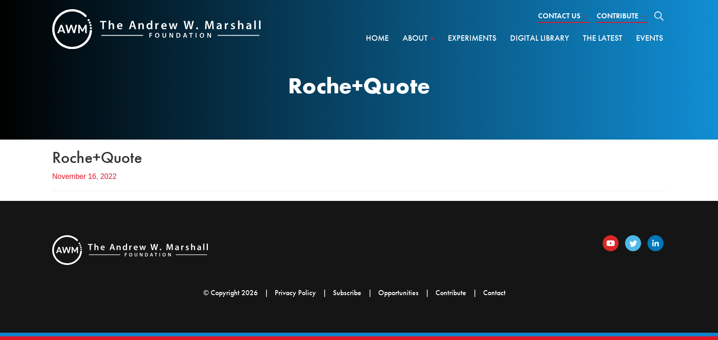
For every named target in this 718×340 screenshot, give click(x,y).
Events (649, 37)
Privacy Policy (295, 292)
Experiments (472, 37)
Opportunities (398, 292)
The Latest (602, 37)
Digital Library (539, 37)
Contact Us (564, 16)
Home (377, 37)
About (418, 37)
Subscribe (347, 292)
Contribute (622, 16)
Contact (494, 292)
